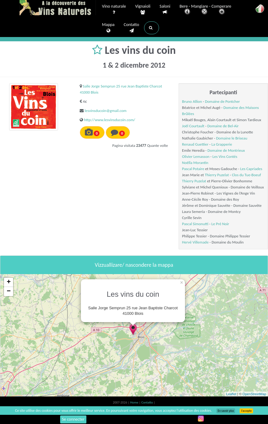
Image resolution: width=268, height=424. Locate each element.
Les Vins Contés (224, 156)
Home (134, 402)
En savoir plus (226, 411)
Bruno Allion (192, 101)
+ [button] (9, 282)
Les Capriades (251, 168)
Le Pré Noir (220, 223)
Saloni (165, 9)
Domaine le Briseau (231, 138)
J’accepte (246, 411)
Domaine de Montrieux (226, 150)
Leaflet (231, 394)
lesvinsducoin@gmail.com (105, 110)
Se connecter (73, 419)
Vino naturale (114, 9)
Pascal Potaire (193, 168)
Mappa (108, 27)
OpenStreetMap (254, 394)
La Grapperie (222, 144)
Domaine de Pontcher (222, 101)
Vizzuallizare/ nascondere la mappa (134, 265)
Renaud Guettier (195, 144)
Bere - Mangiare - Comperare (205, 10)
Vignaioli (142, 9)
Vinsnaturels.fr (58, 8)
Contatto (131, 27)
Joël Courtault (193, 126)
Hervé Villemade (195, 242)
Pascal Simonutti (195, 223)
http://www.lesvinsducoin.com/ (109, 119)
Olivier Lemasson (195, 156)
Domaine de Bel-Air (222, 126)
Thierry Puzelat (217, 175)
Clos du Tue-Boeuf (246, 175)
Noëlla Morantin (195, 162)
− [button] (9, 291)
